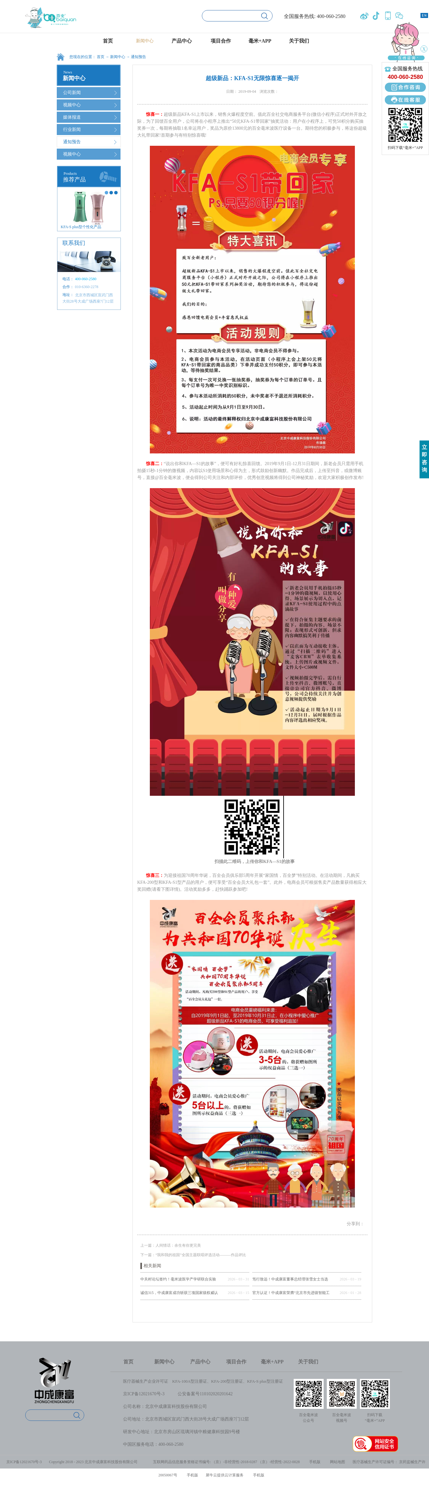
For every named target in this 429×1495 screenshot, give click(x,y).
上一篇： (170, 1245)
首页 (108, 41)
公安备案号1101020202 (199, 1394)
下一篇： (193, 1255)
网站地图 (336, 1462)
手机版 (313, 1462)
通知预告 (138, 57)
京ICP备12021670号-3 (143, 1394)
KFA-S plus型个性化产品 (81, 227)
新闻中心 (117, 57)
